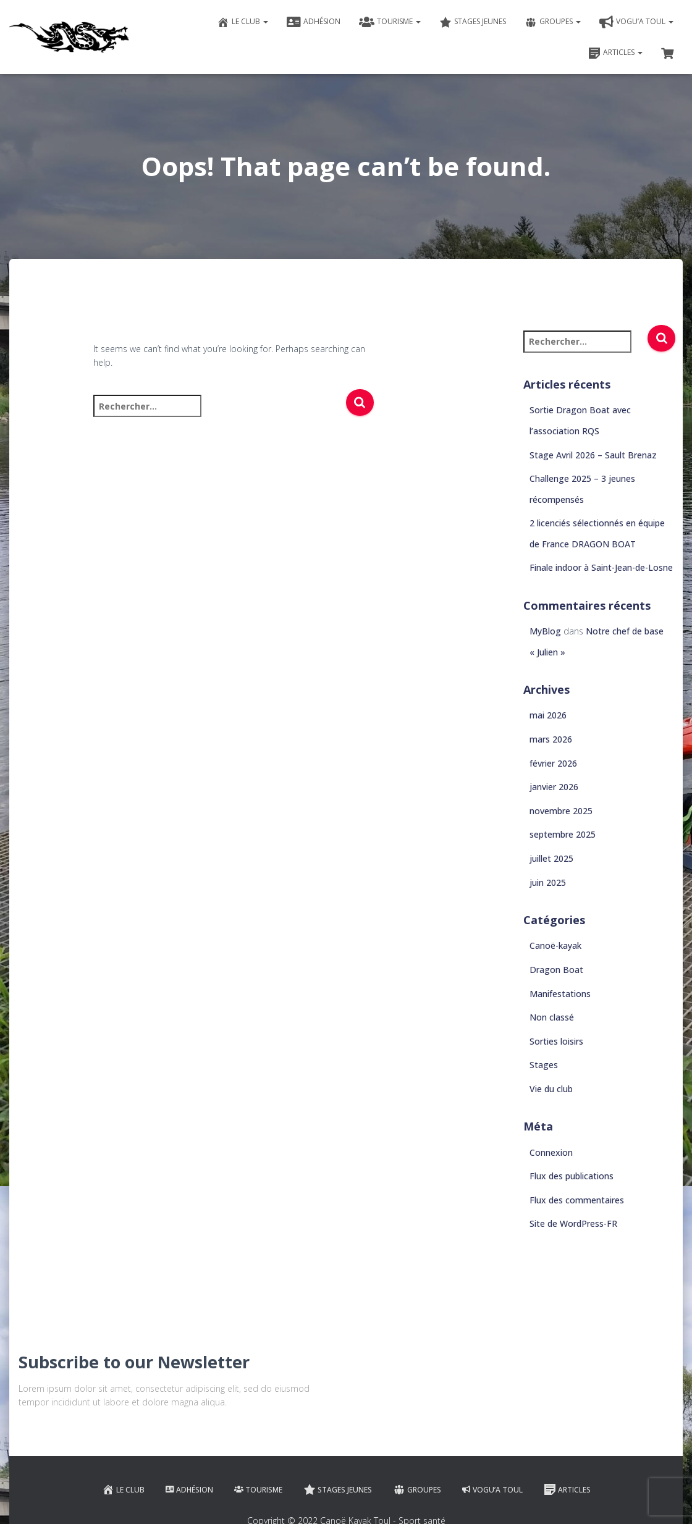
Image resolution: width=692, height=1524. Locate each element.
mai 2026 (548, 715)
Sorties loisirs (556, 1041)
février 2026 (553, 763)
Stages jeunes (472, 22)
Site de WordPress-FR (573, 1223)
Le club (242, 22)
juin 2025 (548, 882)
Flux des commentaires (577, 1200)
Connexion (551, 1152)
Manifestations (560, 994)
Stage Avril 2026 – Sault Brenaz (593, 455)
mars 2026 (551, 739)
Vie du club (551, 1089)
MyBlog (545, 631)
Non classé (552, 1017)
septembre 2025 (563, 834)
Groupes (553, 22)
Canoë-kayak (555, 945)
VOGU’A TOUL (636, 22)
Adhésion (313, 22)
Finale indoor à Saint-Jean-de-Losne (601, 567)
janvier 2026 (554, 787)
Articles (615, 53)
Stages (544, 1065)
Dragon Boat (556, 969)
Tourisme (390, 22)
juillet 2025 (551, 858)
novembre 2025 (561, 811)
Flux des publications (572, 1176)
